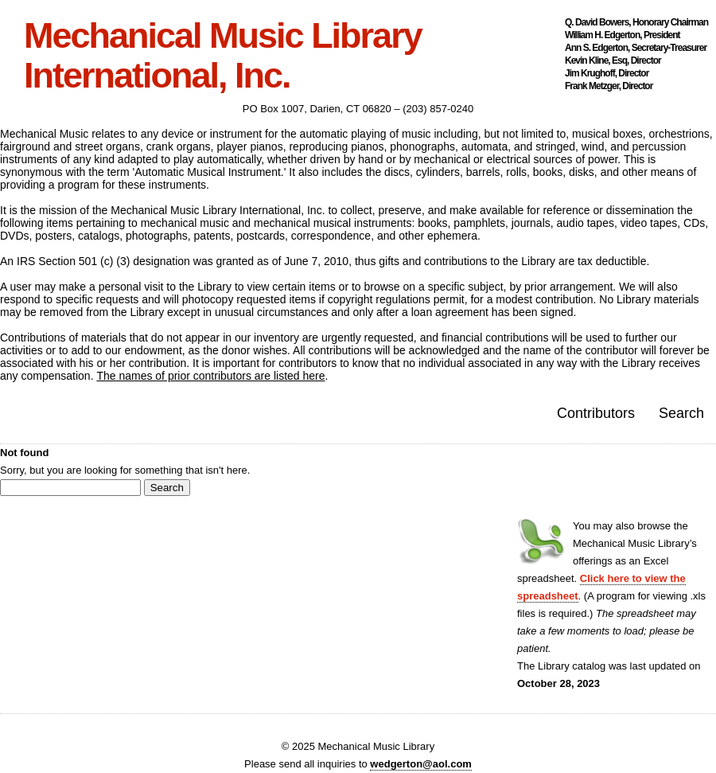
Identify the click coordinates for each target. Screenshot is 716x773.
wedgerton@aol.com (421, 764)
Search (681, 413)
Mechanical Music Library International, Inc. (223, 56)
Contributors (596, 413)
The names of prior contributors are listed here (210, 375)
